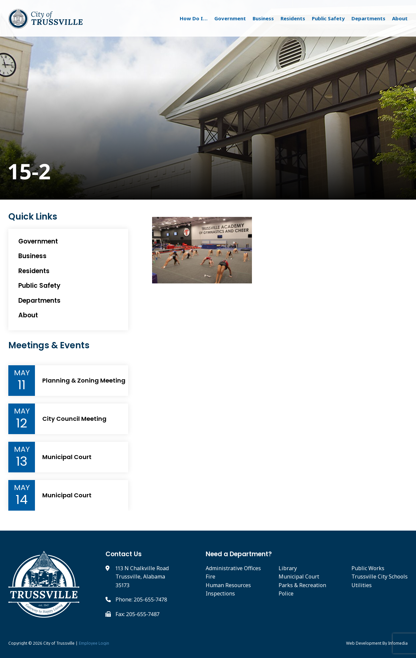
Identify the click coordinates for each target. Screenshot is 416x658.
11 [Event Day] (22, 385)
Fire (210, 576)
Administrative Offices (233, 568)
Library (288, 568)
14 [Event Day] (22, 499)
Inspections (220, 593)
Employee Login (94, 643)
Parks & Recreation (302, 585)
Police (286, 593)
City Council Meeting (74, 418)
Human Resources (228, 585)
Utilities (361, 585)
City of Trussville (59, 643)
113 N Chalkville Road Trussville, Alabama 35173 (142, 577)
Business (263, 18)
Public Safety (328, 18)
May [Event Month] (22, 373)
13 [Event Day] (21, 461)
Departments (368, 18)
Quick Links (32, 217)
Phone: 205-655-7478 (141, 599)
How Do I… (194, 18)
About (400, 18)
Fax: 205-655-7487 (137, 614)
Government (230, 18)
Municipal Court (67, 457)
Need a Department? (239, 554)
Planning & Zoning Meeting (83, 380)
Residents (293, 18)
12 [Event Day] (21, 423)
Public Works (367, 568)
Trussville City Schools (379, 576)
